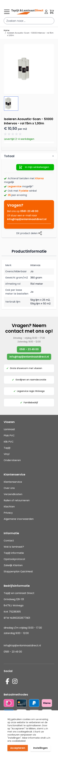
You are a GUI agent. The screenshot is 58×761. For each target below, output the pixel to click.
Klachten (9, 506)
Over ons (9, 488)
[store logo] (27, 12)
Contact (9, 540)
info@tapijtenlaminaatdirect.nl (26, 219)
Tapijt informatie (14, 553)
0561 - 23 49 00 (29, 349)
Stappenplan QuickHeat (18, 571)
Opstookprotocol (14, 559)
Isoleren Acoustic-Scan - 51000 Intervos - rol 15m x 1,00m (30, 34)
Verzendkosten (13, 494)
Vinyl (6, 454)
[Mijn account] (46, 11)
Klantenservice (13, 482)
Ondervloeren (12, 460)
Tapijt (7, 448)
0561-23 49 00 (29, 211)
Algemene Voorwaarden (19, 519)
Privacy (8, 513)
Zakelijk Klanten (13, 565)
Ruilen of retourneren (17, 500)
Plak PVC (9, 435)
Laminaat (9, 429)
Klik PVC (8, 441)
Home (6, 30)
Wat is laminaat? (14, 547)
